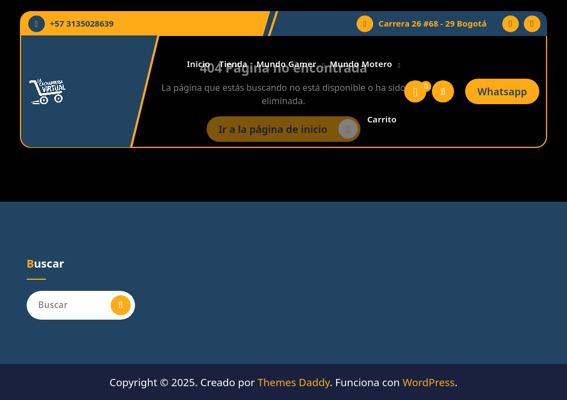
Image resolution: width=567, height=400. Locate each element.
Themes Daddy (293, 382)
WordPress (429, 382)
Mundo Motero (361, 63)
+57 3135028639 (82, 23)
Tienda (233, 63)
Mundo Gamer (286, 63)
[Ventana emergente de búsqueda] (443, 91)
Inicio (198, 63)
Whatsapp (502, 91)
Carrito (381, 119)
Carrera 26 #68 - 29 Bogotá (433, 23)
